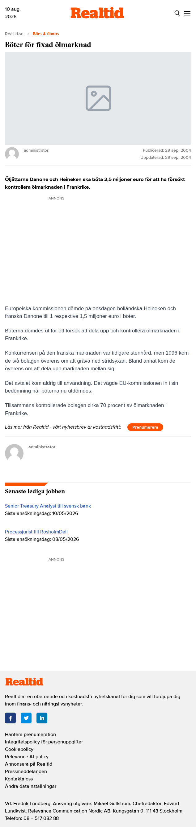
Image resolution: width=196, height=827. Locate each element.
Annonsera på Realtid (28, 764)
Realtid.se (14, 33)
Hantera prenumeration (30, 734)
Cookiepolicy (19, 749)
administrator (41, 447)
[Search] (177, 13)
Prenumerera (145, 427)
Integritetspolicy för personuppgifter (44, 742)
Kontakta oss (19, 779)
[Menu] (187, 13)
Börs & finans (46, 33)
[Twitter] (26, 718)
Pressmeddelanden (26, 771)
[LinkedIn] (41, 718)
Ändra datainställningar (30, 786)
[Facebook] (10, 718)
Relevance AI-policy (27, 757)
